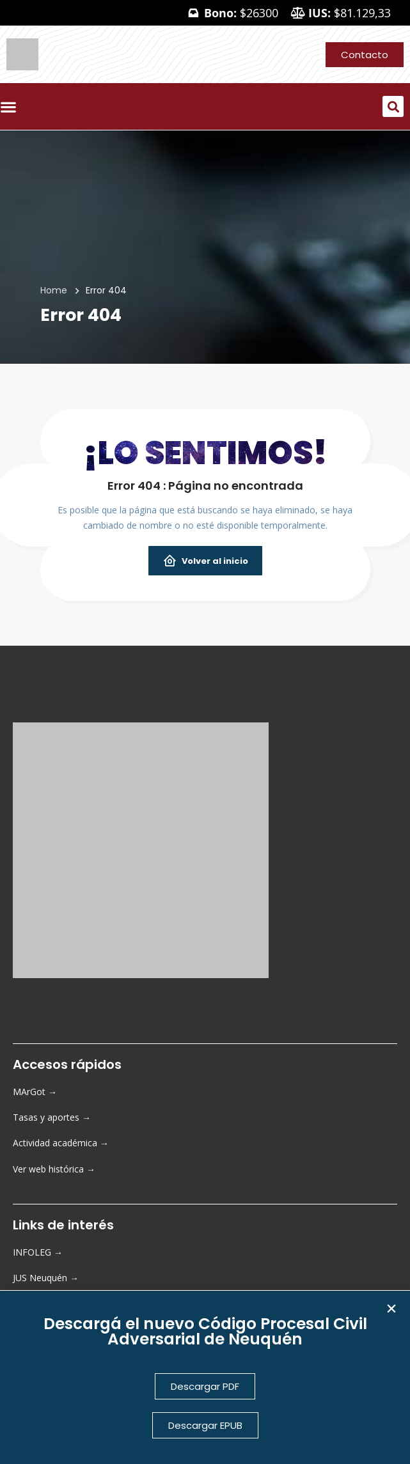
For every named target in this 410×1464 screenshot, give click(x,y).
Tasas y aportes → (52, 1117)
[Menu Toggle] (11, 106)
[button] (393, 106)
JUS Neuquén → (46, 1278)
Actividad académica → (61, 1143)
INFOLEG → (38, 1252)
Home (53, 290)
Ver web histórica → (54, 1169)
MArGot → (35, 1092)
